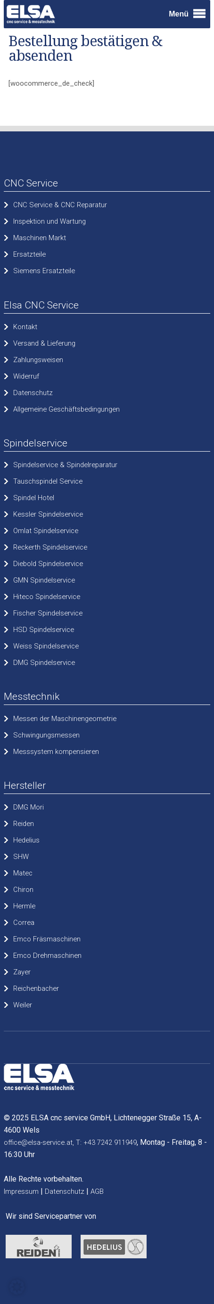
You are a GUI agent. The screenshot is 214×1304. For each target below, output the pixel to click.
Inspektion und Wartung (49, 221)
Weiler (22, 1005)
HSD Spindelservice (43, 629)
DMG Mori (28, 807)
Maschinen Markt (39, 238)
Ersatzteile (29, 254)
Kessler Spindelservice (48, 514)
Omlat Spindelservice (45, 530)
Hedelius (26, 840)
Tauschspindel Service (47, 481)
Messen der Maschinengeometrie (64, 718)
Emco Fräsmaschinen (47, 939)
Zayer (22, 972)
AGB (97, 1191)
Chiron (23, 889)
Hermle (24, 906)
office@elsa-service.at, (39, 1142)
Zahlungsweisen (38, 360)
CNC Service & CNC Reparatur (60, 205)
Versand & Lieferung (44, 343)
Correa (23, 922)
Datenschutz (33, 393)
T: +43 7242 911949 (106, 1142)
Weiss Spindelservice (46, 646)
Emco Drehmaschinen (47, 955)
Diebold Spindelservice (48, 563)
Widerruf (26, 376)
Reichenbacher (36, 988)
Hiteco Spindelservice (46, 596)
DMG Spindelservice (44, 662)
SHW (21, 856)
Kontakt (25, 327)
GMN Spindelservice (44, 580)
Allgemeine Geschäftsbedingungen (66, 409)
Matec (23, 873)
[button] (17, 1287)
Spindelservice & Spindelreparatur (65, 465)
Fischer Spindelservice (47, 613)
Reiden (23, 823)
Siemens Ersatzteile (44, 271)
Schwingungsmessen (46, 735)
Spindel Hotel (33, 498)
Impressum (21, 1191)
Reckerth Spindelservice (50, 547)
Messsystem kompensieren (56, 751)
